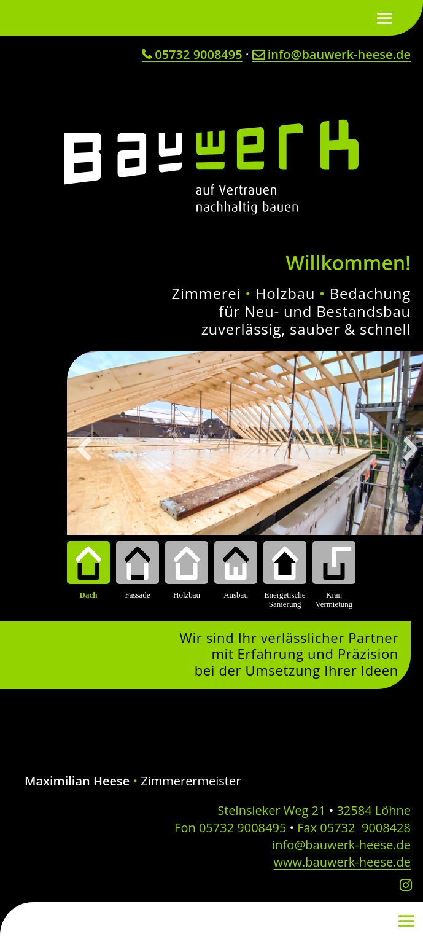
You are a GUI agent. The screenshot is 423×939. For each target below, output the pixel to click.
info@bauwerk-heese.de (331, 54)
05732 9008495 (192, 54)
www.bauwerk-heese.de (342, 862)
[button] (85, 449)
